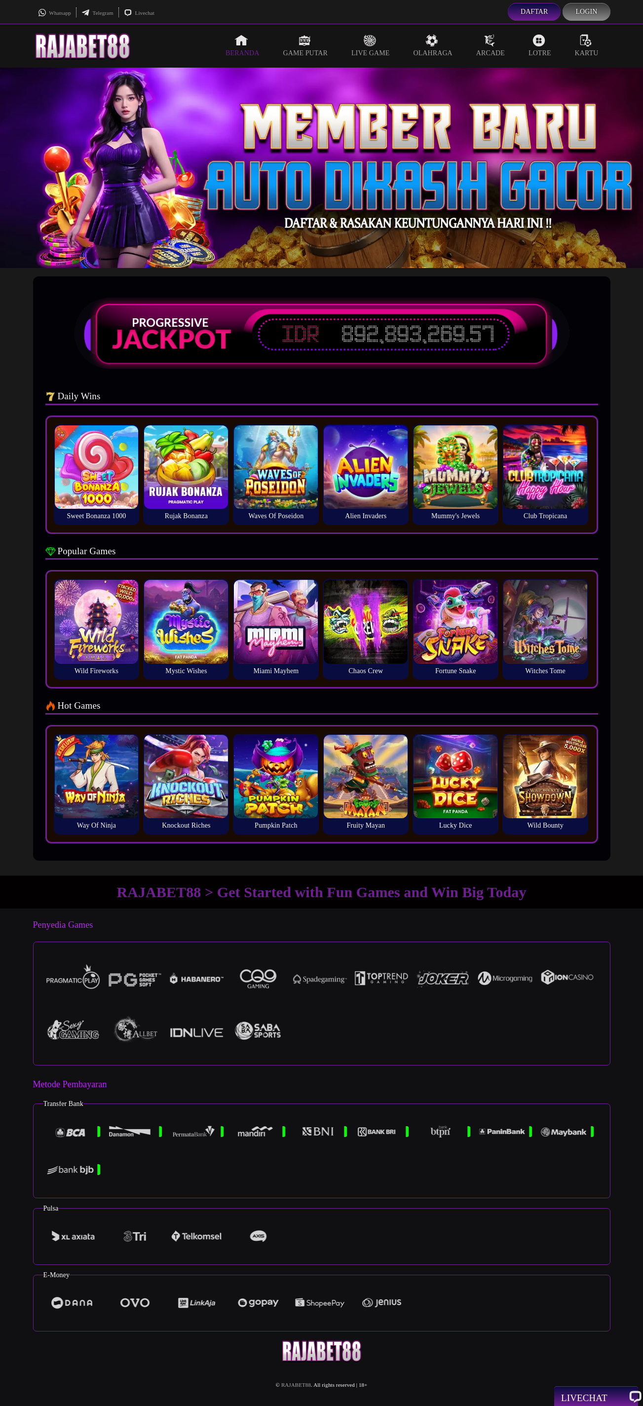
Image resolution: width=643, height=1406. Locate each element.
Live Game (370, 45)
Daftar (534, 11)
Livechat (139, 13)
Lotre (540, 45)
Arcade (490, 45)
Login (586, 11)
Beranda (242, 45)
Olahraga (432, 45)
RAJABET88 (296, 1385)
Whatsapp (54, 13)
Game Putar (305, 45)
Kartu (587, 45)
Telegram (97, 13)
